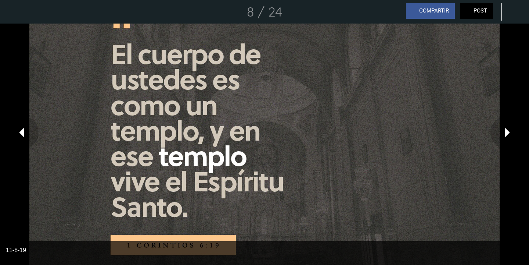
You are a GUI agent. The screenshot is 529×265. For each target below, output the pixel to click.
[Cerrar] (14, 11)
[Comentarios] (514, 12)
